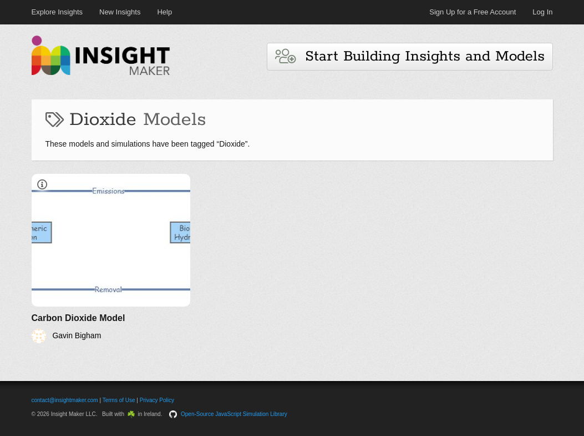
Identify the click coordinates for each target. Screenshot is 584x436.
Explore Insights (57, 12)
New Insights (119, 12)
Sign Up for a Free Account (472, 12)
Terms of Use (119, 400)
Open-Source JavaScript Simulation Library (234, 414)
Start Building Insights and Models (410, 56)
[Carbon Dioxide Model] (111, 258)
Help (164, 12)
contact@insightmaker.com (65, 400)
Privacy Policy (157, 400)
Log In (542, 12)
